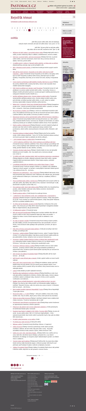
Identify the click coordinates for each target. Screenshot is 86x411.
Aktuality (65, 62)
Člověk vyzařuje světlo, (20, 193)
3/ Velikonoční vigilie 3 (19, 210)
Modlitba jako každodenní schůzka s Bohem (26, 273)
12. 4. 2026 (69, 33)
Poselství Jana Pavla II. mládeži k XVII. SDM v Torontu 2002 (30, 311)
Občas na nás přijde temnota (21, 298)
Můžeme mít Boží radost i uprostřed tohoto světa (28, 52)
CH (40, 28)
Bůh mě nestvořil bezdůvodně (22, 212)
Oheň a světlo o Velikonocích (21, 125)
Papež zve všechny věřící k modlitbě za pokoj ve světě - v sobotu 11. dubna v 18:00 (68, 69)
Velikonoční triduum (66, 176)
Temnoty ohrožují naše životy (22, 150)
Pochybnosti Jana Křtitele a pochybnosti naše (26, 302)
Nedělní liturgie (68, 56)
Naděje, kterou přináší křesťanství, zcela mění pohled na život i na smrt (34, 281)
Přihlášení (66, 22)
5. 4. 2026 (65, 33)
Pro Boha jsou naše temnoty (21, 322)
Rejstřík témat (17, 368)
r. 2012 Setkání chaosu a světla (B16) (23, 139)
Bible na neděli (67, 31)
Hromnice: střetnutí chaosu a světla (24, 246)
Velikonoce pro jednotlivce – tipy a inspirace (26, 172)
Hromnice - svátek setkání (20, 233)
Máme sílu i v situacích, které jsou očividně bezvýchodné (29, 104)
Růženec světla (17, 324)
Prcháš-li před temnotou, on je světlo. (24, 319)
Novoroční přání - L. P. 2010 (21, 294)
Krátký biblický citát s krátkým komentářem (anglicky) (51, 377)
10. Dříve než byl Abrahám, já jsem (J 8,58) (25, 204)
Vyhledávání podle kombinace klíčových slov (24, 21)
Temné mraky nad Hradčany (21, 341)
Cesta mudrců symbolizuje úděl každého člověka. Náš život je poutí (33, 82)
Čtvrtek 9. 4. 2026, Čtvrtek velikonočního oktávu (68, 43)
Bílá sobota (66, 109)
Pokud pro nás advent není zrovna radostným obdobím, (30, 307)
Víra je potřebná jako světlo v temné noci (25, 181)
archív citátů (72, 8)
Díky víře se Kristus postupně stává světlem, (26, 229)
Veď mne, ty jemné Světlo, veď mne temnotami (27, 57)
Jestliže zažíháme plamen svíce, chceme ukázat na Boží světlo (31, 96)
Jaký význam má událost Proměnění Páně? (25, 254)
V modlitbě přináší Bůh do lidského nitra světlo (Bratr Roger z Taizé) (33, 164)
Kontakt (12, 405)
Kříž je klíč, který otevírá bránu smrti (24, 262)
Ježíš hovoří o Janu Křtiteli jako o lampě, (25, 258)
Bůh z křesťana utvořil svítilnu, (22, 67)
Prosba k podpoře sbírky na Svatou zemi (68, 162)
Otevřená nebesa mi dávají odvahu (23, 133)
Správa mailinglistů (68, 24)
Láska (15, 271)
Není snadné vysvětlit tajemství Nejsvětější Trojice (28, 289)
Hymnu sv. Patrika (34, 399)
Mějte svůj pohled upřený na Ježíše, (61, 6)
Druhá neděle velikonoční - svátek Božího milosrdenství (67, 95)
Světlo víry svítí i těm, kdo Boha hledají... (25, 333)
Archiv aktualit (65, 193)
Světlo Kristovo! (17, 326)
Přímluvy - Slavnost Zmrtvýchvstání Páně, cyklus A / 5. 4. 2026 (68, 147)
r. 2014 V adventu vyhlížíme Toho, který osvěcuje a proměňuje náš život (34, 142)
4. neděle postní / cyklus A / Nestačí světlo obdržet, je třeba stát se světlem (35, 63)
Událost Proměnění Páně (20, 347)
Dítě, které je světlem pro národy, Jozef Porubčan (27, 88)
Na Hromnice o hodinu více (21, 110)
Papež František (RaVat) (49, 376)
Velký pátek (66, 127)
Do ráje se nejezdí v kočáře (21, 220)
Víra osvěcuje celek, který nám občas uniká (26, 187)
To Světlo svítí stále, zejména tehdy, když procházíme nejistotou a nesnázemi (36, 156)
